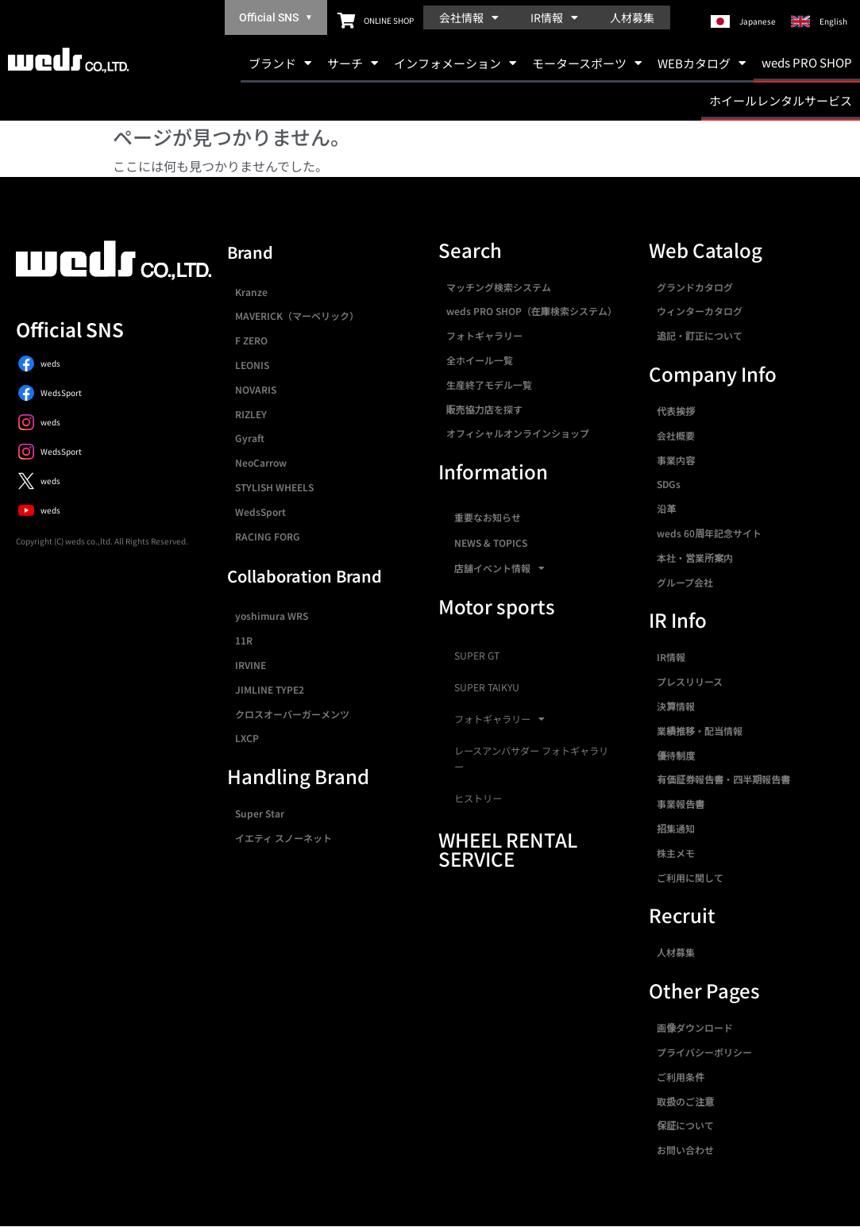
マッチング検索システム (498, 287)
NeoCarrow (261, 462)
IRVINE (250, 664)
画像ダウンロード (695, 1027)
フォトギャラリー (484, 335)
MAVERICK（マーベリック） (297, 315)
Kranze (251, 291)
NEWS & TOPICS (490, 542)
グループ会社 (685, 582)
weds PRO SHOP (807, 62)
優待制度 (676, 755)
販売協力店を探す (484, 409)
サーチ (352, 63)
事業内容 (676, 460)
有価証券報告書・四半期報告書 (723, 779)
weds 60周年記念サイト (709, 533)
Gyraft (249, 437)
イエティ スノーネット (283, 837)
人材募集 (632, 17)
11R (244, 640)
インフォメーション (455, 63)
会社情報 (469, 17)
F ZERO (251, 340)
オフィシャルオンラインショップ (517, 433)
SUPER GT (476, 655)
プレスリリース (690, 681)
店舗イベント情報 (499, 568)
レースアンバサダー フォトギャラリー (531, 759)
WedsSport (260, 511)
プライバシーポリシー (704, 1052)
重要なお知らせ (487, 517)
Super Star (259, 813)
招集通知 (676, 828)
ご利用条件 (680, 1076)
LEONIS (252, 364)
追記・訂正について (699, 335)
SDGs (669, 483)
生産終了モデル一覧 (489, 384)
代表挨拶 (676, 410)
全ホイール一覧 (479, 360)
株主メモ (676, 853)
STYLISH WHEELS (274, 487)
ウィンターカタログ (699, 310)
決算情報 (676, 706)
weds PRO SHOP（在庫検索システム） (531, 310)
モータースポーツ (587, 63)
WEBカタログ (702, 63)
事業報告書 (680, 803)
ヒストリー (478, 798)
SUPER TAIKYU (486, 687)
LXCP (247, 737)
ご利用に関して (690, 877)
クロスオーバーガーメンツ (292, 714)
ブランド (280, 63)
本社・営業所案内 (695, 557)
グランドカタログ (695, 287)
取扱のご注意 (685, 1101)
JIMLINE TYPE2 (269, 689)
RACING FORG (267, 536)
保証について (685, 1125)
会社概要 (676, 435)
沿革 (666, 508)
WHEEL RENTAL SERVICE (507, 848)
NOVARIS (255, 389)
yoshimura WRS (271, 615)
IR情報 (554, 17)
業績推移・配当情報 (699, 730)
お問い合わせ (685, 1149)
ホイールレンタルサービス (780, 100)
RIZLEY (251, 414)
